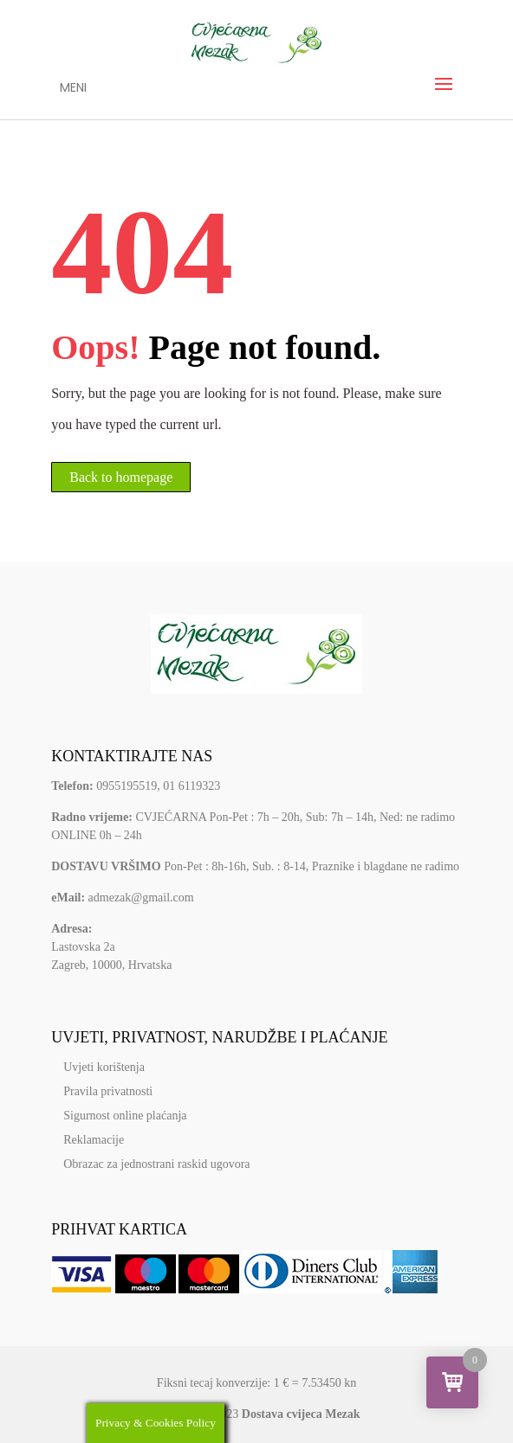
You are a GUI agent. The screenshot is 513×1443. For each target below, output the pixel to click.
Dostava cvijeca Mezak (301, 1414)
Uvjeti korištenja (104, 1067)
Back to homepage (120, 477)
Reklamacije (93, 1139)
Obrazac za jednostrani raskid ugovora (156, 1164)
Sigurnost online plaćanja (124, 1115)
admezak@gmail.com (141, 897)
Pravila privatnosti (108, 1091)
